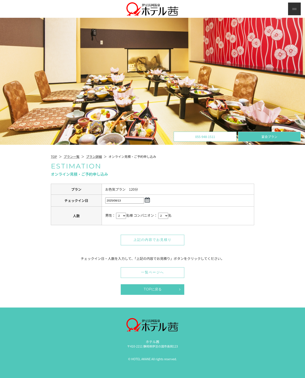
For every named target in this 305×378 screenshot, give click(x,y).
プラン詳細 (94, 156)
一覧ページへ (152, 272)
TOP (54, 156)
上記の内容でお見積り (152, 239)
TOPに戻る (153, 289)
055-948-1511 (205, 136)
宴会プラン (269, 136)
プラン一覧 (71, 156)
